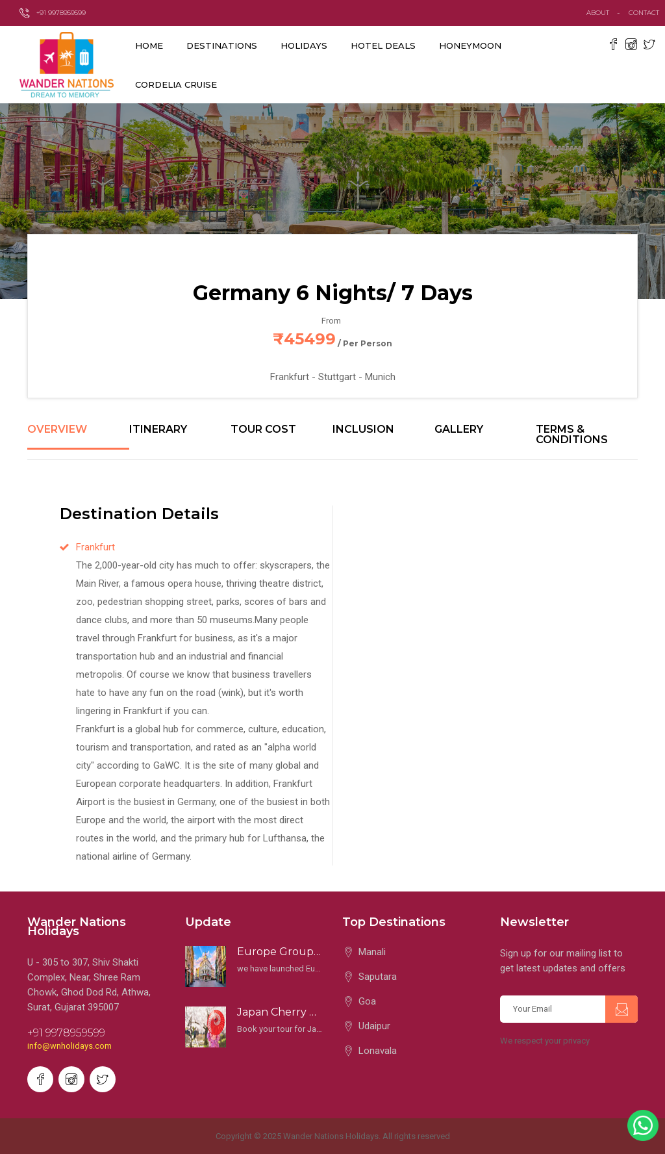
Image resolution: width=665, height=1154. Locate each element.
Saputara (377, 976)
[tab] (78, 436)
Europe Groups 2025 (280, 951)
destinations (221, 45)
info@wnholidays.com (69, 1046)
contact (647, 12)
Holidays (304, 45)
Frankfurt (95, 547)
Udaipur (374, 1026)
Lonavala (377, 1051)
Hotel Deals (383, 45)
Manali (372, 952)
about (597, 12)
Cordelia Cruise (176, 84)
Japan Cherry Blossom (280, 1012)
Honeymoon (470, 45)
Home (149, 45)
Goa (367, 1001)
